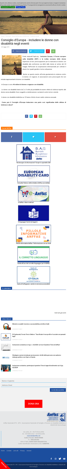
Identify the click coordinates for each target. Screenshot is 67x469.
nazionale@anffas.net (33, 436)
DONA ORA (33, 404)
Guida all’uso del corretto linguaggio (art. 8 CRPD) (33, 263)
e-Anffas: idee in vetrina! (26, 202)
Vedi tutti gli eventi (60, 313)
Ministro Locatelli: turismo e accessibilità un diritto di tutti (30, 324)
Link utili (15, 450)
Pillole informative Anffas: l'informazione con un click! (33, 243)
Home (3, 450)
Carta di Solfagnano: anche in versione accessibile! (33, 284)
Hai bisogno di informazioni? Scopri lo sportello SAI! (33, 162)
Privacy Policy (20, 7)
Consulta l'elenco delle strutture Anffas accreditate (33, 183)
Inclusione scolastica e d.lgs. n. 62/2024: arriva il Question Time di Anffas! (36, 345)
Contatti (9, 450)
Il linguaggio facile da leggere (27, 222)
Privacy (22, 450)
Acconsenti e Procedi (7, 7)
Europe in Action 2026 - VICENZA (23, 303)
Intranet (29, 450)
